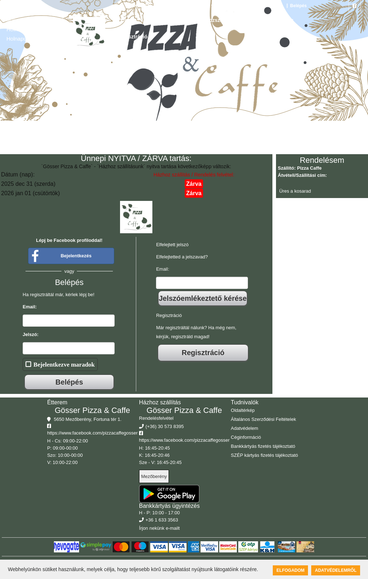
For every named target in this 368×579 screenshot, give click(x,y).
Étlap (151, 20)
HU (133, 5)
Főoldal (124, 20)
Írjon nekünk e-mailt (159, 528)
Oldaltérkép (242, 410)
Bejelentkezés (76, 255)
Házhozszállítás (215, 20)
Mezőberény (154, 476)
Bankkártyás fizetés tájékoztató (263, 446)
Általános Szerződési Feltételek (263, 419)
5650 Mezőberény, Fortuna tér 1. (247, 5)
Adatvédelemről (335, 570)
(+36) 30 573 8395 (185, 5)
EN (148, 5)
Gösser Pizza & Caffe (92, 410)
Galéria (177, 20)
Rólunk (254, 20)
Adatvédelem (244, 428)
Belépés (298, 5)
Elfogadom (290, 570)
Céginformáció (246, 437)
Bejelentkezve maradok (64, 364)
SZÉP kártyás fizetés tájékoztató (264, 455)
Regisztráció (132, 37)
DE (159, 5)
